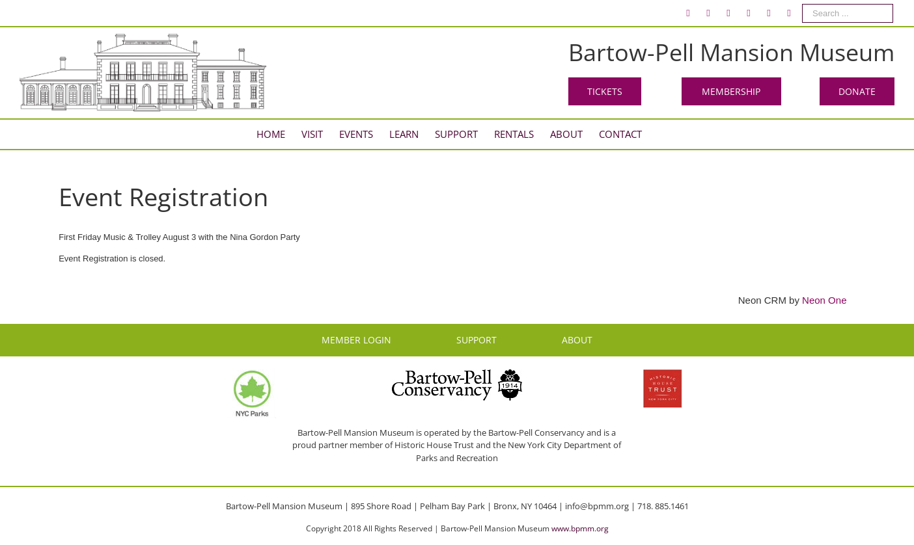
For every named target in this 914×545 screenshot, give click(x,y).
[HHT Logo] (662, 375)
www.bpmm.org (580, 528)
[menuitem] (688, 13)
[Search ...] (847, 13)
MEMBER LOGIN (356, 340)
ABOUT (577, 340)
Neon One (824, 300)
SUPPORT (476, 340)
